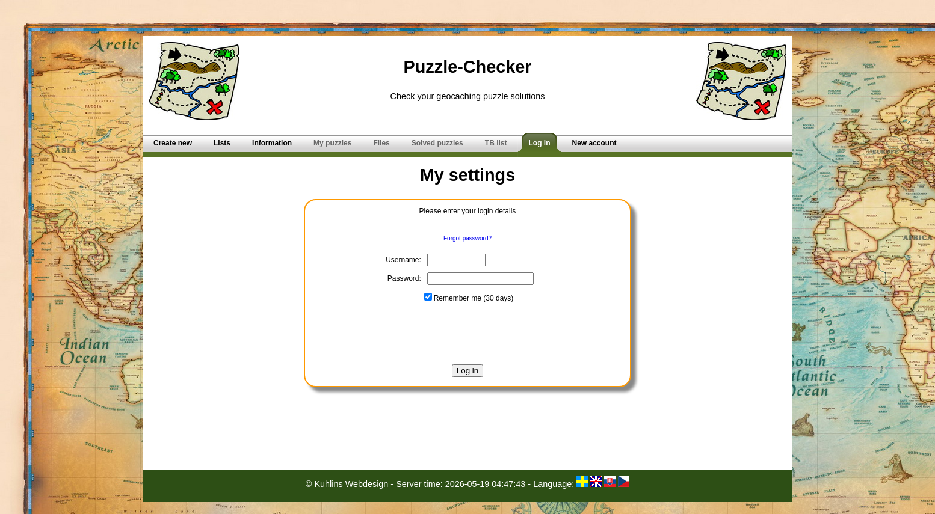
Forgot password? (467, 238)
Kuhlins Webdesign (351, 484)
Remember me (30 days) (469, 298)
